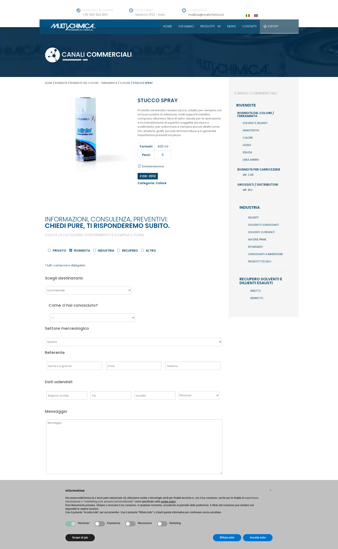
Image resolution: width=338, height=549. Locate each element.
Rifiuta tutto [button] (227, 537)
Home (48, 83)
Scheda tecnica (151, 166)
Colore (125, 83)
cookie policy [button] (168, 501)
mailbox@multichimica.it (206, 15)
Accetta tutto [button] (258, 537)
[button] (270, 490)
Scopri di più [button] (80, 537)
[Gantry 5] (68, 26)
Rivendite (61, 83)
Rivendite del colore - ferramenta (93, 83)
